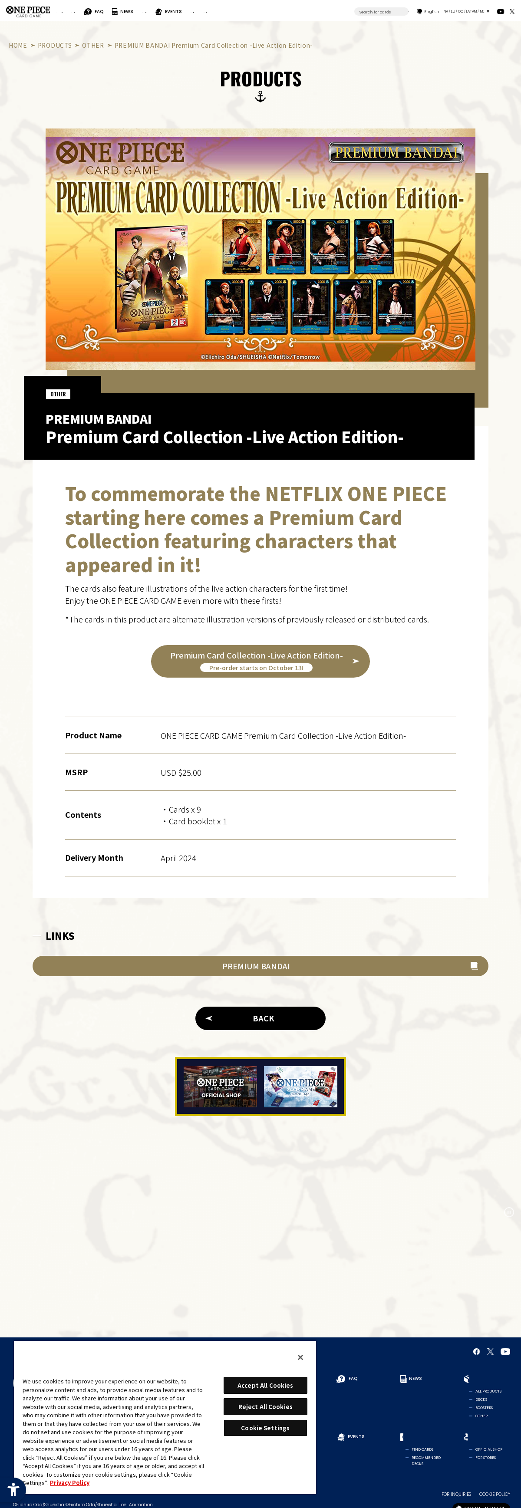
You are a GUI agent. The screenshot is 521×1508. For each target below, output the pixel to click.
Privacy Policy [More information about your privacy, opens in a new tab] (69, 1482)
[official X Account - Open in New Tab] (512, 11)
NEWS (191, 11)
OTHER (93, 45)
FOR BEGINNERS (83, 11)
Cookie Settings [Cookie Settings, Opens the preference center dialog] (265, 1428)
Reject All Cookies (265, 1407)
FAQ (165, 11)
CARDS (303, 11)
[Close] (300, 1357)
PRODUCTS (227, 11)
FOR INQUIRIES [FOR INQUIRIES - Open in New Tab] (456, 1493)
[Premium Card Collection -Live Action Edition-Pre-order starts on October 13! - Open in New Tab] (260, 661)
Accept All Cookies (265, 1385)
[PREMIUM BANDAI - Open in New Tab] (260, 966)
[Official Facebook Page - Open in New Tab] (476, 1351)
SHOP (340, 11)
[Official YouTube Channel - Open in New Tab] (501, 11)
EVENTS (270, 11)
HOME (18, 45)
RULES (129, 11)
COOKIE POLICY (494, 1493)
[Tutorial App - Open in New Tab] (300, 1086)
